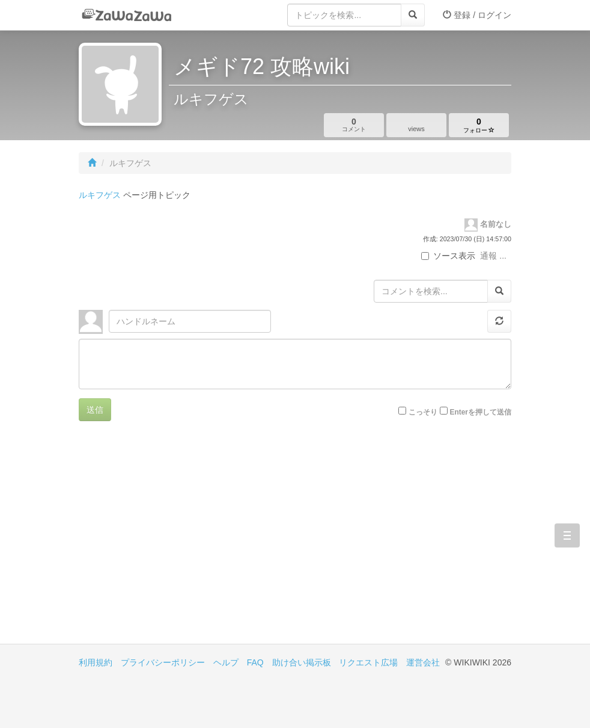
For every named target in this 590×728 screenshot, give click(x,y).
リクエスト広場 (368, 662)
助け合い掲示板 (301, 662)
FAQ (255, 662)
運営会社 (423, 662)
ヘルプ (226, 662)
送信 (95, 410)
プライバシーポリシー (163, 662)
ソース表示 (448, 256)
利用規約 (95, 662)
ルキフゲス (100, 195)
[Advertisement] (187, 541)
